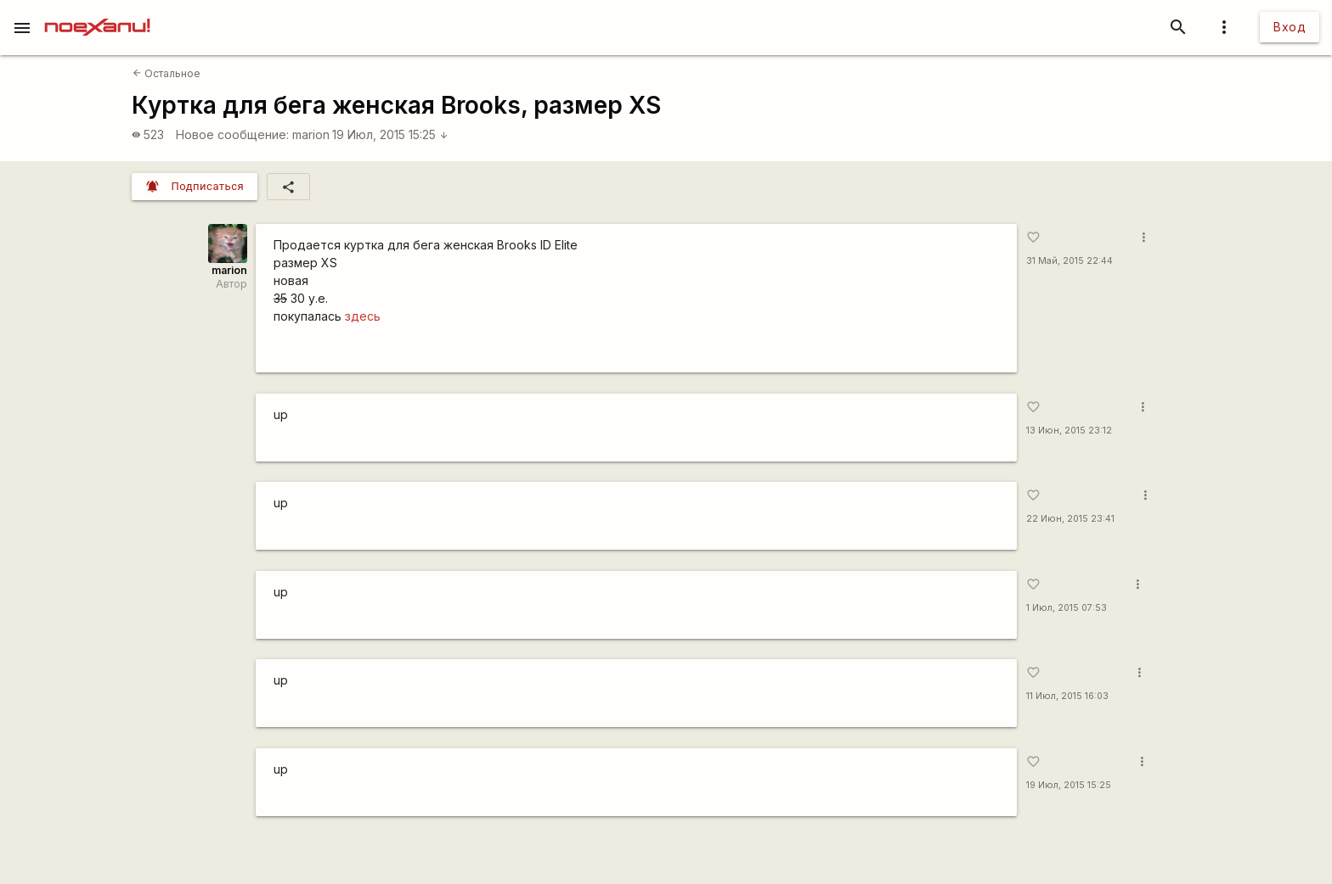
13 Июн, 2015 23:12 (1069, 430)
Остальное (166, 73)
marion (311, 134)
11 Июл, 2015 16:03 (1067, 696)
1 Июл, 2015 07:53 (1066, 607)
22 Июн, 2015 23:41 (1070, 518)
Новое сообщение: (232, 134)
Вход (1289, 27)
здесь (363, 316)
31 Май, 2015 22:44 (1069, 260)
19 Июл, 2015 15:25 (390, 134)
